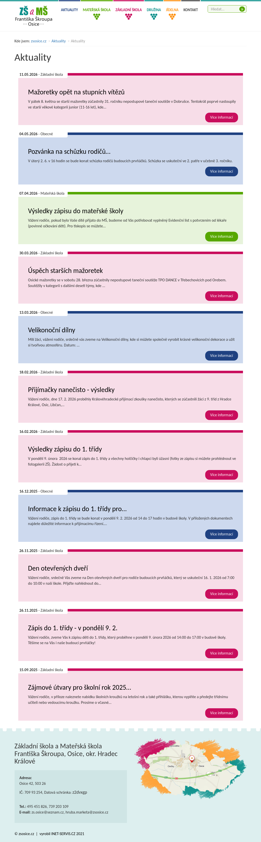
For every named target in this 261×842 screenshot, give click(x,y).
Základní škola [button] (129, 10)
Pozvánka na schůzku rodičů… (69, 151)
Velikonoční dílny (51, 330)
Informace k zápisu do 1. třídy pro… (77, 508)
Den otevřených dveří (58, 568)
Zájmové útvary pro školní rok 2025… (79, 687)
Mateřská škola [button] (97, 10)
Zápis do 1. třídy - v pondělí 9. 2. (73, 628)
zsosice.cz (38, 41)
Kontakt (190, 10)
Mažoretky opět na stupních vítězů (76, 92)
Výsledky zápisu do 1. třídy (65, 449)
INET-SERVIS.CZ (63, 833)
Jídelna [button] (172, 10)
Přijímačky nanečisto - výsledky (71, 389)
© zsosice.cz (25, 833)
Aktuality (69, 10)
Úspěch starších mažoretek (65, 270)
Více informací (221, 117)
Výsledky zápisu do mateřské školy (75, 211)
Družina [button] (154, 10)
